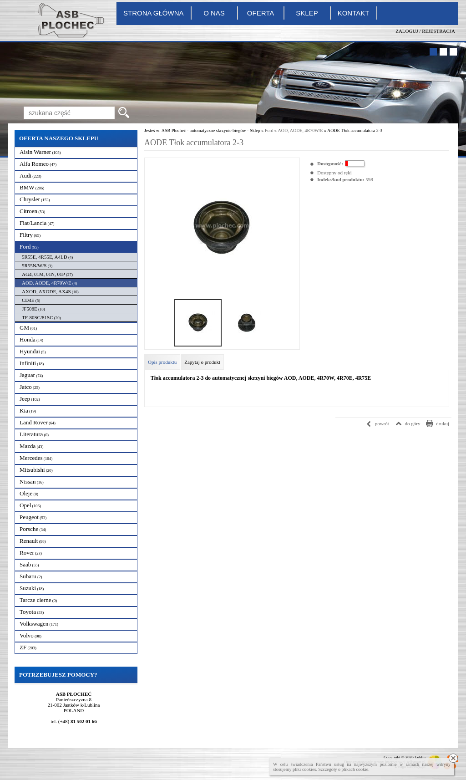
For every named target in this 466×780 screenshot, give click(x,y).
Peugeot (33, 517)
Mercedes (36, 457)
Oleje (29, 493)
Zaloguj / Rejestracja (425, 31)
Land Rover (38, 422)
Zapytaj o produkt (202, 362)
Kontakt (354, 13)
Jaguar (31, 375)
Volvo (30, 635)
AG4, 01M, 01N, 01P (47, 274)
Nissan (32, 481)
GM (28, 327)
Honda (31, 339)
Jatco (30, 386)
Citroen (32, 211)
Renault (33, 540)
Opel (30, 505)
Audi (30, 175)
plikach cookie (355, 769)
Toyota (32, 611)
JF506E (33, 308)
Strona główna (153, 13)
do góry (412, 423)
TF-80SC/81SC (41, 317)
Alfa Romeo (38, 163)
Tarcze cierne (38, 599)
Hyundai (33, 351)
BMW (32, 187)
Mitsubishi (36, 469)
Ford (29, 246)
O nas (214, 13)
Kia (28, 410)
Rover (31, 552)
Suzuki (32, 588)
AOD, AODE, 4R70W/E (49, 282)
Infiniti (32, 363)
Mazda (32, 446)
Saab (29, 564)
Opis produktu (162, 362)
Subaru (31, 576)
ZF (28, 647)
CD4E (31, 300)
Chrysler (35, 199)
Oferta (260, 13)
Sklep (307, 13)
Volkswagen (39, 623)
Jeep (30, 398)
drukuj (442, 423)
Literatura (34, 434)
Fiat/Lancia (37, 222)
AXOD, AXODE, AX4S (50, 291)
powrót (382, 423)
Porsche (33, 528)
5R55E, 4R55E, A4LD (47, 257)
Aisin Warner (40, 151)
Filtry (30, 234)
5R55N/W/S (37, 265)
